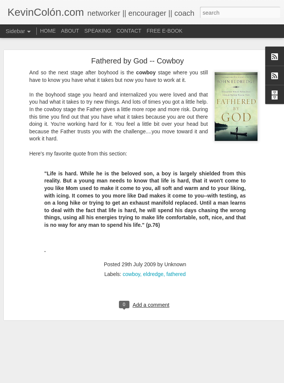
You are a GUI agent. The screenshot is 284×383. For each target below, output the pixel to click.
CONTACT (128, 31)
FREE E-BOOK (165, 31)
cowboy (131, 255)
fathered (176, 255)
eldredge (153, 255)
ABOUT (70, 31)
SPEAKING (97, 31)
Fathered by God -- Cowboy (137, 41)
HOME (48, 31)
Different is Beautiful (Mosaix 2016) (53, 366)
